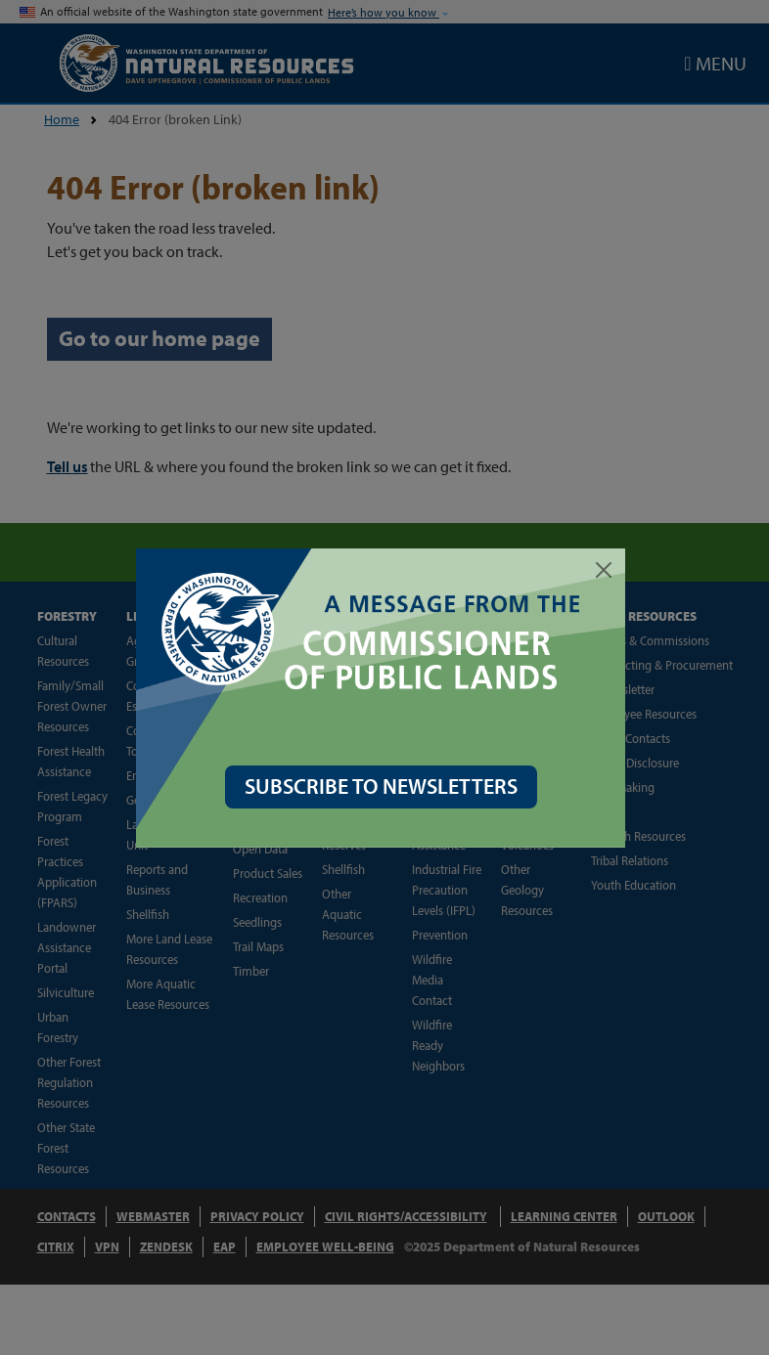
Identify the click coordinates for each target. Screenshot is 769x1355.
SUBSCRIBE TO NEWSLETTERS (385, 786)
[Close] (607, 570)
